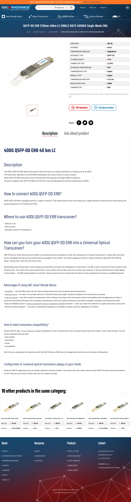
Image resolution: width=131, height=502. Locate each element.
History (5, 475)
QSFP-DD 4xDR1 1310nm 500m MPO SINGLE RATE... (11, 418)
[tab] (104, 108)
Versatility (9, 291)
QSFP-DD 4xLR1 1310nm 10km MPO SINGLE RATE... (120, 418)
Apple (38, 331)
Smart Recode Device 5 (74, 456)
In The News (38, 460)
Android (30, 331)
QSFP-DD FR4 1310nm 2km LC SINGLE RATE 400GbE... (54, 418)
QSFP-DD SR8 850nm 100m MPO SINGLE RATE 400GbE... (98, 418)
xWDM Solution (72, 465)
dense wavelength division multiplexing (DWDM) (46, 304)
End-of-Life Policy (73, 451)
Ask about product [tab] (76, 134)
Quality (37, 451)
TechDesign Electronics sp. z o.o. (68, 492)
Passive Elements (73, 470)
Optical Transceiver (74, 460)
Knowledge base (40, 456)
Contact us (6, 479)
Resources (6, 465)
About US (5, 451)
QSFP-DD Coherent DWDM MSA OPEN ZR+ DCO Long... (76, 418)
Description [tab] (50, 134)
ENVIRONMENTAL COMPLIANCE (11, 460)
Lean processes (11, 297)
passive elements (11, 204)
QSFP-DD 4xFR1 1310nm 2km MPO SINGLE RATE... (33, 418)
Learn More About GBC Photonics (12, 456)
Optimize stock (11, 294)
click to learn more (92, 2)
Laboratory (6, 470)
